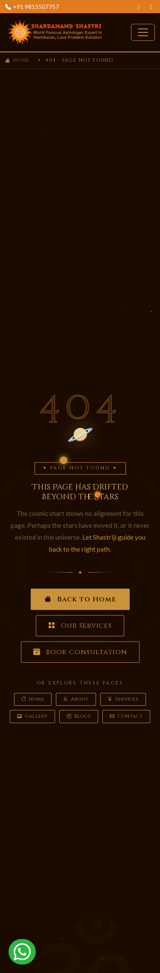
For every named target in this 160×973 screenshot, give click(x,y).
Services (123, 699)
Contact (126, 716)
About (76, 699)
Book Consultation (80, 652)
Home (21, 60)
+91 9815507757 (36, 6)
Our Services (80, 625)
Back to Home (80, 599)
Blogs (79, 716)
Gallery (32, 716)
